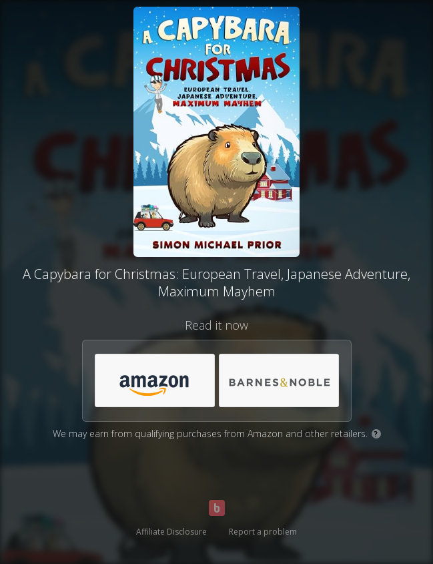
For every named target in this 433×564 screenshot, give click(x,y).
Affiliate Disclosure (171, 531)
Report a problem (263, 531)
